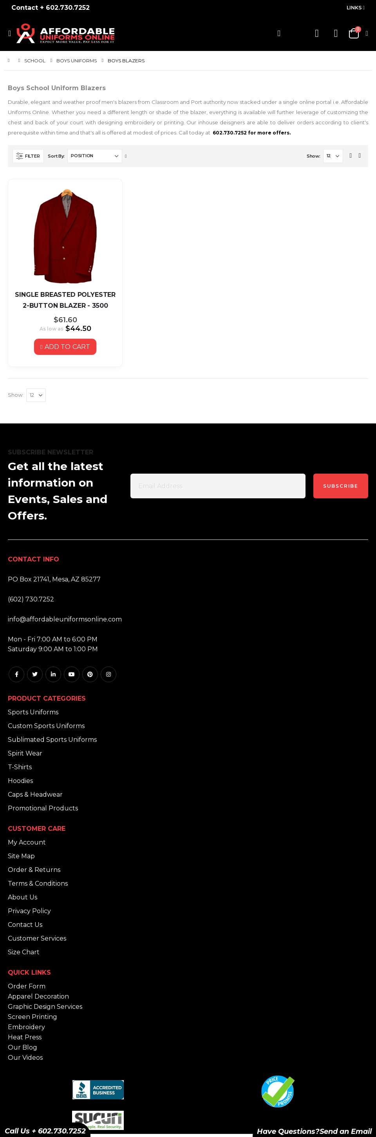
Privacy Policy (29, 913)
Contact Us (25, 927)
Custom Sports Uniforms (46, 728)
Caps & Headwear (35, 797)
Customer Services (37, 941)
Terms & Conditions (38, 886)
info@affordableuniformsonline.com (65, 622)
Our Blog (22, 1050)
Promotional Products (43, 811)
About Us (22, 900)
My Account (27, 845)
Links (354, 8)
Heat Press (25, 1040)
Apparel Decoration (38, 999)
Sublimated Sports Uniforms (52, 742)
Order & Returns (34, 872)
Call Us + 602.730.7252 (45, 1131)
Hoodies (20, 783)
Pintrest (90, 677)
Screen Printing (32, 1019)
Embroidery (26, 1029)
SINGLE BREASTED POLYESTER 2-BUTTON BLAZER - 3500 (65, 300)
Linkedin (53, 677)
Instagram (108, 677)
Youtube (72, 677)
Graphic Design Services (45, 1009)
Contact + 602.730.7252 (50, 7)
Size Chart (24, 955)
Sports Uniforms (33, 715)
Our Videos (25, 1060)
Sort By (55, 156)
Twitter (35, 677)
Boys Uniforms (76, 60)
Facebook (16, 677)
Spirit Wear (25, 756)
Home (10, 60)
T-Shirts (20, 770)
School (34, 60)
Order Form (26, 989)
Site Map (21, 859)
